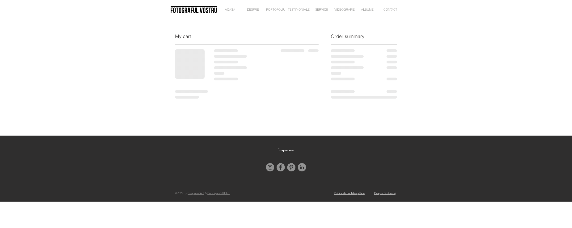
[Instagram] (270, 167)
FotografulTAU (196, 193)
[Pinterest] (291, 167)
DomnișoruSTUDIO (218, 193)
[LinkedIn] (302, 167)
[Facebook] (281, 167)
